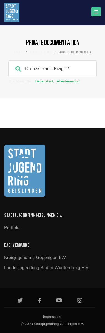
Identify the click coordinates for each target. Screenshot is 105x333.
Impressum (52, 317)
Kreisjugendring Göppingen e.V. (35, 257)
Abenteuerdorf (68, 81)
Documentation (41, 52)
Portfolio (12, 227)
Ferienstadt (44, 81)
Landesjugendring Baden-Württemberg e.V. (46, 267)
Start (18, 52)
